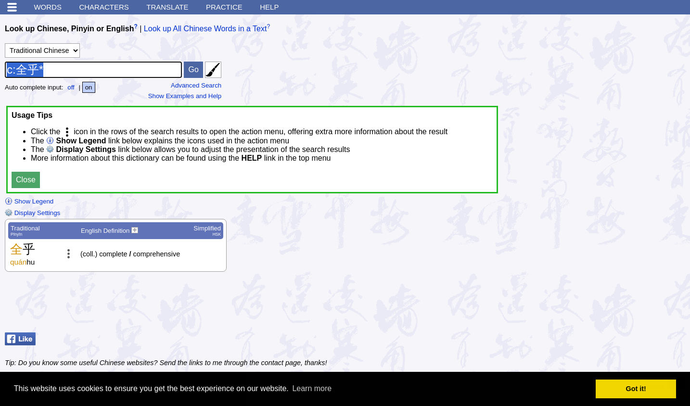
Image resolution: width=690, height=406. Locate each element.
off (71, 87)
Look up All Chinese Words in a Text (205, 29)
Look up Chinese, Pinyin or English (69, 29)
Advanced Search (196, 85)
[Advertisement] (608, 304)
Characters (103, 7)
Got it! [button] (636, 389)
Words (48, 7)
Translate (167, 7)
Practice (224, 7)
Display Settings (32, 212)
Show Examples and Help (185, 96)
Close (26, 180)
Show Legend (29, 201)
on (88, 87)
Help (269, 7)
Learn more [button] (312, 388)
